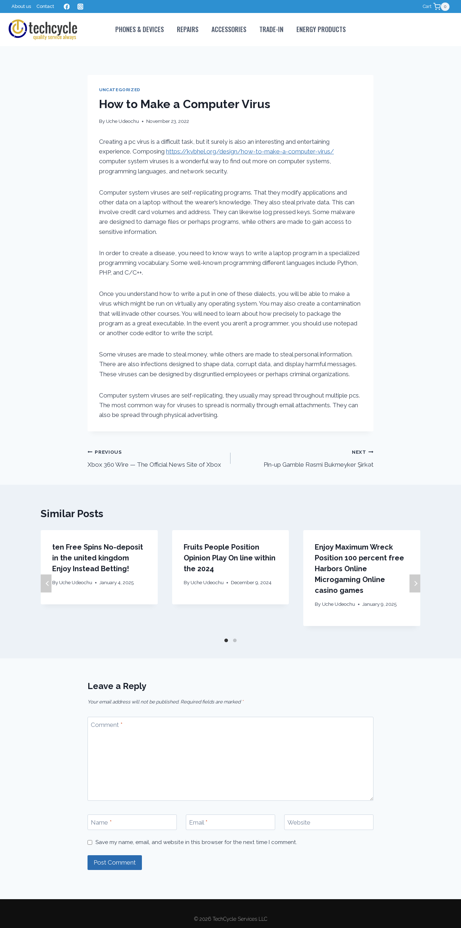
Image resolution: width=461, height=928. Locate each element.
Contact (45, 6)
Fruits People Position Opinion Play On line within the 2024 (230, 558)
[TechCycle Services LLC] (43, 29)
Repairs (187, 29)
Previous (46, 583)
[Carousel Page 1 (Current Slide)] (226, 640)
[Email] (230, 822)
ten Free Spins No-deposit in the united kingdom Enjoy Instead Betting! (97, 558)
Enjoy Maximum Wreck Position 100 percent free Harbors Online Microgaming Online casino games (359, 569)
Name (101, 822)
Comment (106, 724)
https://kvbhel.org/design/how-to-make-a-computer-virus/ (250, 151)
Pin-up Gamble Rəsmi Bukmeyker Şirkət (305, 457)
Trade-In (271, 29)
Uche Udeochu (122, 121)
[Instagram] (80, 7)
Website (298, 822)
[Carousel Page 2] (234, 640)
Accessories (228, 29)
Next (414, 583)
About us (21, 6)
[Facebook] (66, 7)
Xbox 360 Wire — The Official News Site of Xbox (156, 457)
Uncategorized (119, 89)
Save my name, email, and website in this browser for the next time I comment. (196, 842)
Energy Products (321, 29)
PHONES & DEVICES (139, 29)
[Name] (132, 822)
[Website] (328, 822)
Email (198, 822)
